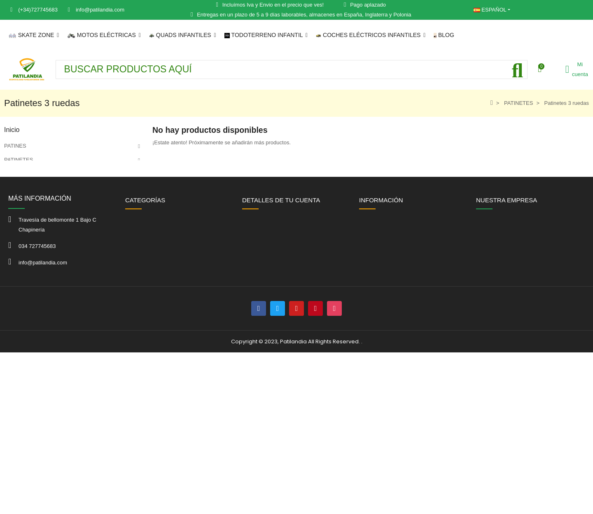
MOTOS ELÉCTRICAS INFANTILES (47, 202)
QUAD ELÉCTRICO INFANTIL (40, 216)
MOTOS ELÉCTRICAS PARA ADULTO (50, 188)
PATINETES (18, 160)
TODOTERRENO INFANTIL (37, 230)
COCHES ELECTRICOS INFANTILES (49, 244)
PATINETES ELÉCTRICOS (36, 174)
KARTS (13, 258)
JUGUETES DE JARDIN (33, 272)
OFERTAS (16, 285)
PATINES (15, 146)
